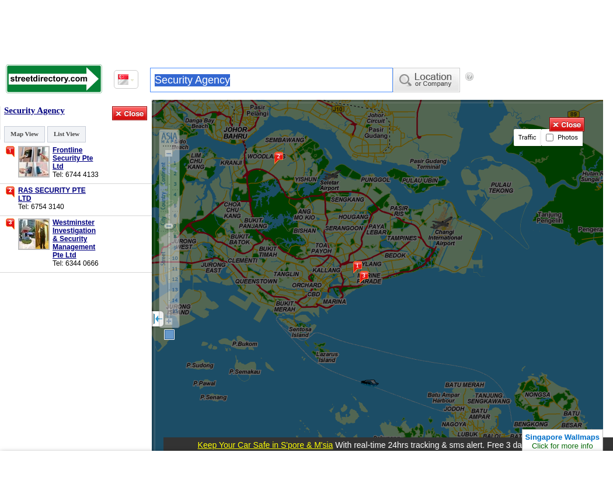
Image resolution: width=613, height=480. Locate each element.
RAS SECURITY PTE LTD (52, 194)
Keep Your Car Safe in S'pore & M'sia (265, 445)
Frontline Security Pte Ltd (73, 158)
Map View (25, 133)
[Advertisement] (306, 29)
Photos (562, 137)
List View (66, 133)
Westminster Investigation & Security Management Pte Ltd (74, 238)
